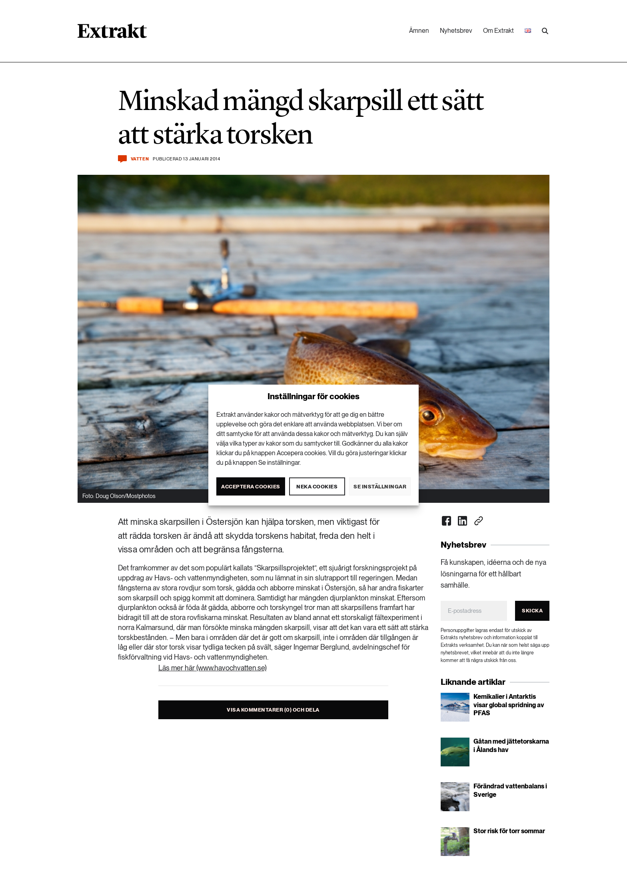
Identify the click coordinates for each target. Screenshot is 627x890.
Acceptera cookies (250, 486)
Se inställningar (379, 486)
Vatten (140, 159)
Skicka (532, 611)
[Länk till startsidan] (112, 33)
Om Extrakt (498, 30)
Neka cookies (316, 486)
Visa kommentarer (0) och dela (273, 710)
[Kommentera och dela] (122, 159)
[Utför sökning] (545, 31)
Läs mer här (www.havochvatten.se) (212, 668)
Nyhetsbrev (456, 30)
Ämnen (419, 30)
